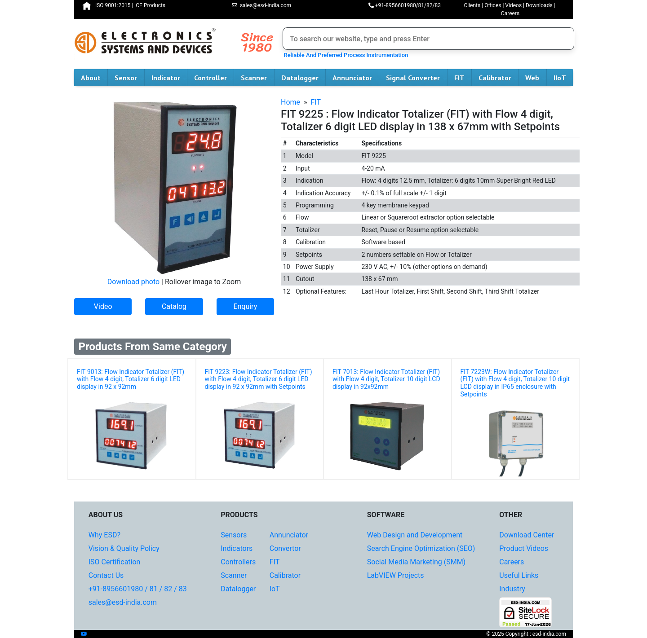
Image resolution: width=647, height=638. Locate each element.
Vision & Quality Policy (124, 548)
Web (535, 78)
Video (103, 306)
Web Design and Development (414, 535)
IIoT (563, 78)
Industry (512, 589)
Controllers (238, 562)
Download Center (526, 535)
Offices (492, 5)
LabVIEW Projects (395, 575)
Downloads (539, 5)
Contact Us (106, 575)
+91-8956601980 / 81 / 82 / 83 (138, 589)
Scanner (257, 78)
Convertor (285, 548)
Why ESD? (104, 535)
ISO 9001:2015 (112, 5)
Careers (510, 13)
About (94, 78)
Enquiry (245, 306)
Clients (472, 5)
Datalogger (303, 78)
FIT (462, 78)
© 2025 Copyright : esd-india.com (526, 634)
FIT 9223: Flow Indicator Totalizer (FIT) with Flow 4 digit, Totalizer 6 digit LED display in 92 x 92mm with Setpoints (258, 379)
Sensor (129, 78)
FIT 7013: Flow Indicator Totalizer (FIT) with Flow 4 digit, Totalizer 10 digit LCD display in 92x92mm (386, 379)
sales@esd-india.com (261, 5)
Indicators (237, 548)
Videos (513, 5)
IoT (275, 589)
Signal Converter (416, 78)
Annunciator (355, 78)
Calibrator (498, 78)
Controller (214, 78)
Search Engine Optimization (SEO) (421, 548)
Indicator (169, 78)
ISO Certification (115, 562)
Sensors (234, 535)
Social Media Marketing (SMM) (416, 562)
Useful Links (518, 575)
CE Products (150, 5)
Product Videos (523, 548)
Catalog (174, 306)
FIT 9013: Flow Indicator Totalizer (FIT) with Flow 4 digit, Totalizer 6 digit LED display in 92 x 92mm (130, 379)
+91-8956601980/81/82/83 (404, 5)
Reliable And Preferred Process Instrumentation (344, 55)
